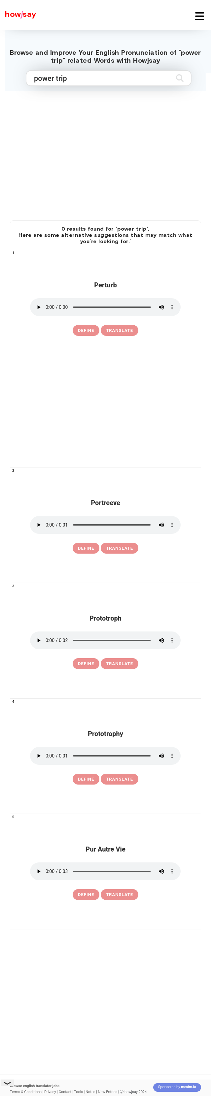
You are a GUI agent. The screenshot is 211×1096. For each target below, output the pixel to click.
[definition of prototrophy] (86, 779)
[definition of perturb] (86, 330)
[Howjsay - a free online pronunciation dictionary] (18, 15)
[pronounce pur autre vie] (105, 871)
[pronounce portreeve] (105, 525)
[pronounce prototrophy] (105, 756)
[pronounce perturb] (105, 307)
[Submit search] (179, 78)
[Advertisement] (105, 162)
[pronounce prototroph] (105, 640)
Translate (119, 330)
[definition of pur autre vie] (86, 894)
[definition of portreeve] (86, 548)
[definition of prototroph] (86, 663)
